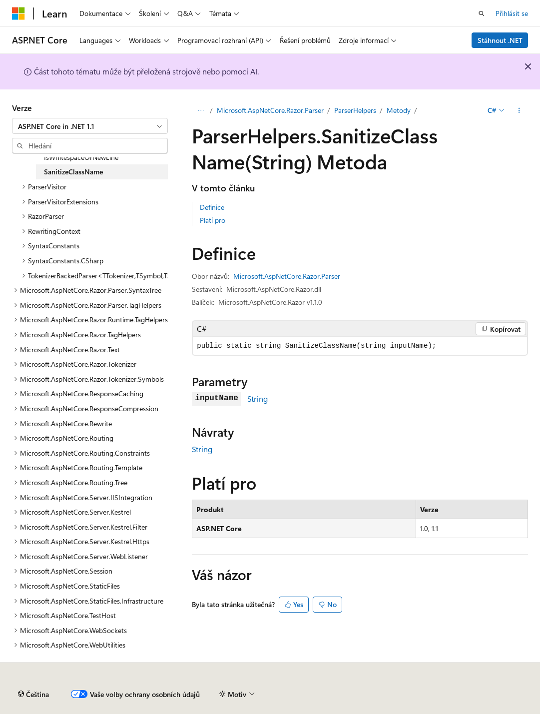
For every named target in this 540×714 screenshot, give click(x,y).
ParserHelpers (355, 110)
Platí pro (212, 220)
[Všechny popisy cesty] (200, 110)
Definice (212, 207)
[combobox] (90, 126)
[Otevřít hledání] (482, 13)
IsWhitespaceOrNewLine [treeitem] (81, 157)
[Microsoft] (18, 13)
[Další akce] (519, 110)
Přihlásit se (512, 13)
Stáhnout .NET (500, 40)
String (257, 398)
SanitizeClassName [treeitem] (73, 171)
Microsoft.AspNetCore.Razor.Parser (270, 110)
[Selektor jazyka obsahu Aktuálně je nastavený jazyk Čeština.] (33, 695)
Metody (399, 110)
